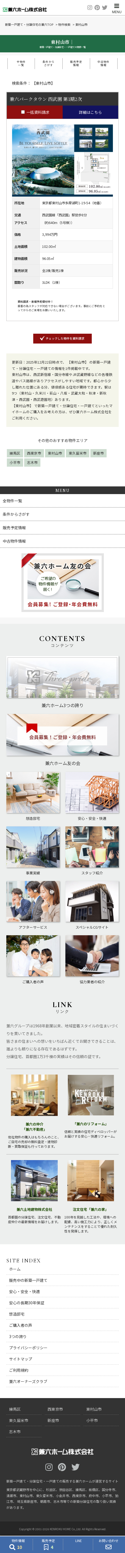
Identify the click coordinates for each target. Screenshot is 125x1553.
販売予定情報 (76, 63)
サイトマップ (20, 1359)
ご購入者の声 (20, 1325)
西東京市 (34, 453)
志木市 (32, 462)
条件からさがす (49, 63)
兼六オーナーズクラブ (28, 1381)
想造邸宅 (16, 1314)
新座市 (98, 453)
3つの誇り (18, 1336)
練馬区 (15, 453)
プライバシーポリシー (28, 1347)
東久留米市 (78, 453)
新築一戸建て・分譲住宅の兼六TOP (29, 24)
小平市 (15, 462)
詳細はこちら (90, 112)
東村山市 (55, 453)
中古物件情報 (104, 63)
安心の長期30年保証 (26, 1302)
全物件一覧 (21, 63)
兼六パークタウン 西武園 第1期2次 (46, 99)
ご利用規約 (18, 1370)
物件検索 (64, 24)
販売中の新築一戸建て (28, 1280)
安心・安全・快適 (24, 1291)
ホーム (15, 1269)
